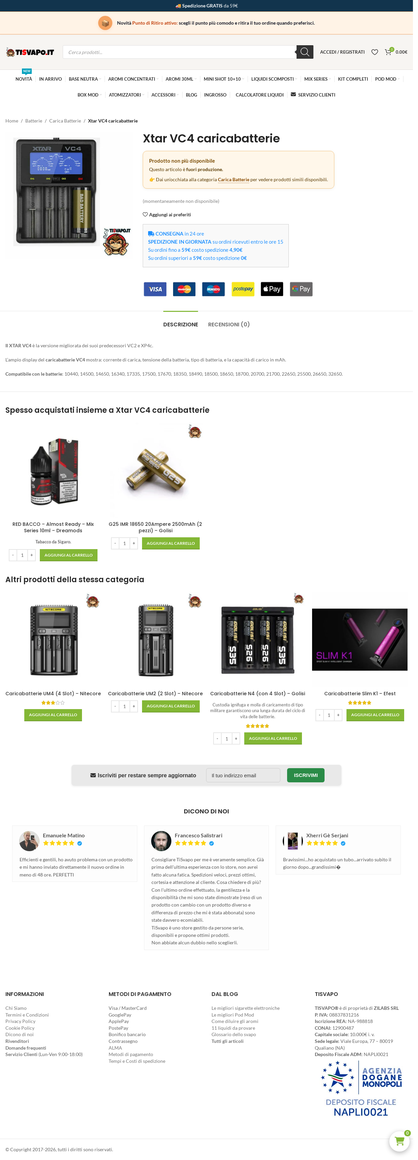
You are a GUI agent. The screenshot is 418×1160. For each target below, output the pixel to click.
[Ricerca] (305, 52)
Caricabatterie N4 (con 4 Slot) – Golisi (257, 693)
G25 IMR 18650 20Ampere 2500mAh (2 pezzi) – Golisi (155, 527)
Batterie (33, 121)
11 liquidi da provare (233, 1028)
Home (11, 121)
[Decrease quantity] (13, 555)
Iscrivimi (306, 775)
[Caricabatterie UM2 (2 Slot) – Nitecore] (155, 639)
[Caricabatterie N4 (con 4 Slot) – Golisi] (257, 639)
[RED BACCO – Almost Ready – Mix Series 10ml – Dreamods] (53, 470)
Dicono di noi (19, 1034)
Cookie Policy (19, 1028)
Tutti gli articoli (228, 1041)
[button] (399, 1141)
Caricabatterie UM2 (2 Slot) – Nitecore (155, 693)
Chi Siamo (16, 1008)
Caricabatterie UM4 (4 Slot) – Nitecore (53, 693)
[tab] (180, 321)
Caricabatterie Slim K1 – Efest (360, 693)
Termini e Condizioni (27, 1015)
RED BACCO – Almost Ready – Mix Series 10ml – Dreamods (53, 527)
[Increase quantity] (31, 555)
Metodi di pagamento (131, 1054)
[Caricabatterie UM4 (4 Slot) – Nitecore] (53, 639)
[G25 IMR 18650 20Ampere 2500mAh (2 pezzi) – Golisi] (155, 470)
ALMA (115, 1048)
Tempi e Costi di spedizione (137, 1061)
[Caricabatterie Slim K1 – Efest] (360, 639)
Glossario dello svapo (234, 1034)
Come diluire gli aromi (235, 1021)
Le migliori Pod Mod (233, 1015)
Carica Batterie (65, 121)
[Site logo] (30, 51)
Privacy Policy (20, 1021)
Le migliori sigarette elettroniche (246, 1008)
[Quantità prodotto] (22, 555)
